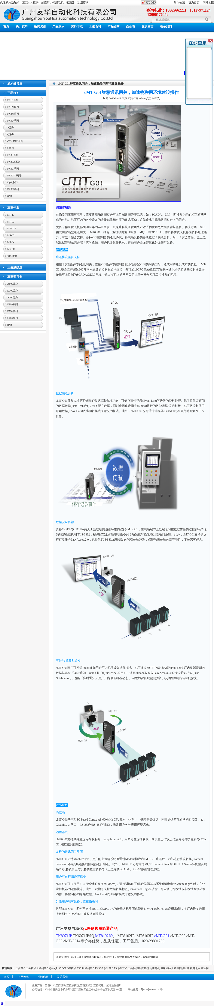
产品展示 (58, 26)
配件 (9, 196)
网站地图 (208, 2)
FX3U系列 (13, 120)
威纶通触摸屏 (168, 968)
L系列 (10, 148)
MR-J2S (11, 228)
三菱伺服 (13, 207)
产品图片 (114, 26)
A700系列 (12, 297)
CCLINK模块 (68, 968)
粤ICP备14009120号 (152, 989)
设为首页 (193, 2)
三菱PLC (13, 93)
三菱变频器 (14, 276)
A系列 (10, 127)
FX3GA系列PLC (104, 968)
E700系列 (12, 304)
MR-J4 (10, 242)
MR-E (10, 214)
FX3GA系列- (14, 175)
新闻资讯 (40, 26)
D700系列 (12, 290)
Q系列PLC (55, 968)
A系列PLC (43, 968)
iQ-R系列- (12, 182)
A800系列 (12, 283)
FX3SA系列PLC (86, 968)
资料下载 (77, 26)
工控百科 (95, 26)
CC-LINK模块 (15, 141)
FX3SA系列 (13, 161)
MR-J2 (10, 221)
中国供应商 (183, 968)
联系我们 (166, 26)
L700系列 (12, 318)
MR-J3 (10, 235)
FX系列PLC (121, 968)
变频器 (145, 968)
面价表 (130, 26)
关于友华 (22, 26)
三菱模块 (31, 968)
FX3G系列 (13, 168)
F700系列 (12, 311)
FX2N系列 (13, 113)
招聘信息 (43, 976)
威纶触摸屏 (14, 83)
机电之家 (195, 968)
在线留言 (147, 26)
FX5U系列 (13, 189)
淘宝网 (205, 968)
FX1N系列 (13, 106)
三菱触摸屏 (14, 267)
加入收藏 (179, 2)
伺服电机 (155, 968)
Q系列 (10, 134)
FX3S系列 (12, 154)
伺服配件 (12, 255)
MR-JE (11, 249)
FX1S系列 (12, 100)
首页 (6, 26)
